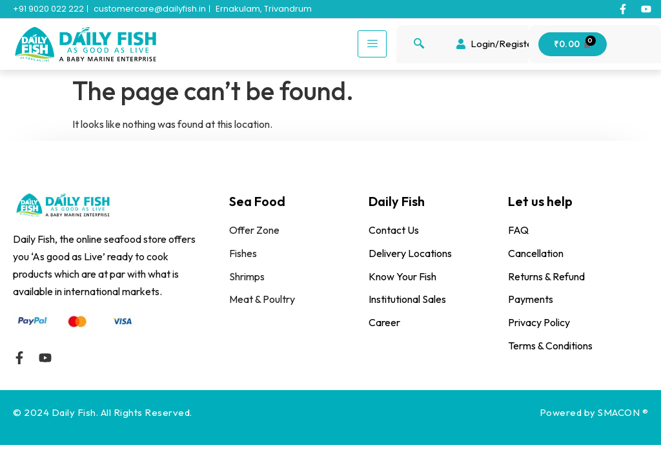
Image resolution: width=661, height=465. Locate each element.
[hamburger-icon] (372, 43)
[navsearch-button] (419, 44)
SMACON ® (623, 412)
